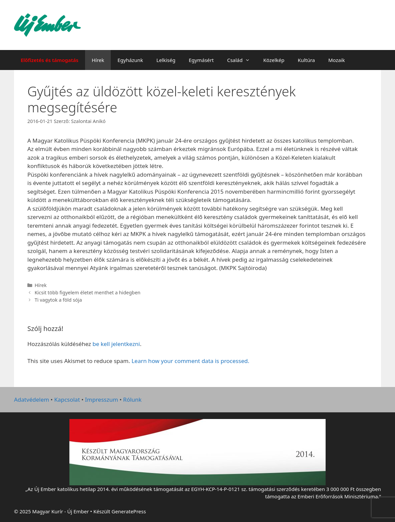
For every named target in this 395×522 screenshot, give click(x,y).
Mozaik (336, 60)
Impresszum (101, 399)
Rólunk (132, 399)
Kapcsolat (67, 399)
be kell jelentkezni (116, 344)
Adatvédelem (31, 399)
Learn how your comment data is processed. (190, 361)
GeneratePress (128, 511)
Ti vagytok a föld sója (58, 300)
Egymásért (201, 60)
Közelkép (273, 60)
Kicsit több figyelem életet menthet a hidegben (87, 292)
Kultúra (306, 60)
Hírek (98, 60)
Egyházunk (130, 60)
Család (242, 60)
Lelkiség (165, 60)
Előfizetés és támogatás (49, 60)
